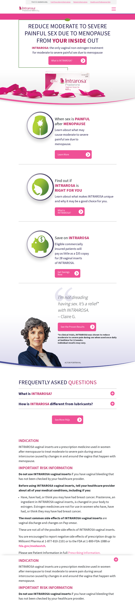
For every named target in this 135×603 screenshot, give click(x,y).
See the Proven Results (72, 326)
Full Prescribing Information (61, 2)
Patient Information (80, 2)
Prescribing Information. (84, 553)
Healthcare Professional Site (100, 2)
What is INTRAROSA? (61, 60)
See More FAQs (62, 419)
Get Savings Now (64, 273)
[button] (68, 392)
